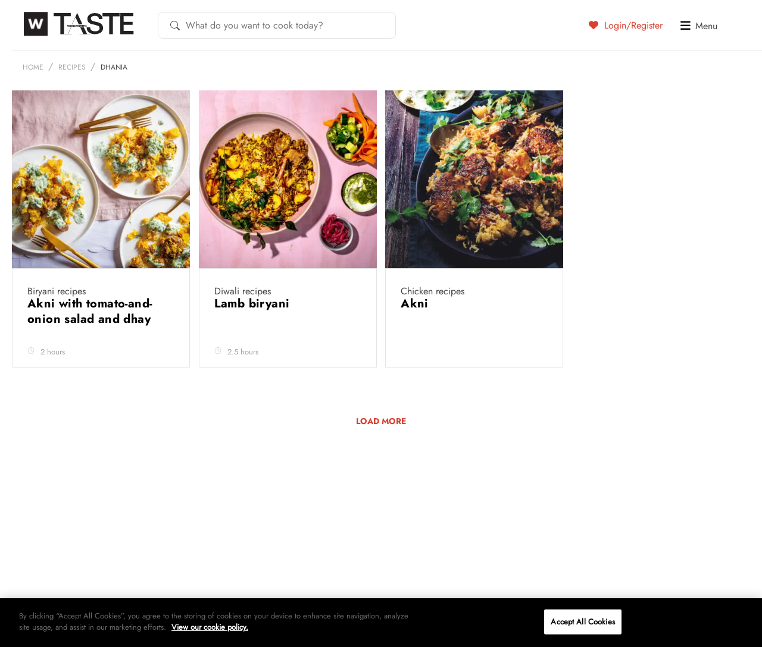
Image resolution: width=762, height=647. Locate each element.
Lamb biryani (253, 303)
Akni (416, 303)
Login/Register (626, 25)
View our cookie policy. (209, 627)
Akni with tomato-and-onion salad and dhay (90, 311)
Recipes (72, 67)
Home (33, 67)
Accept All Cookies (582, 621)
